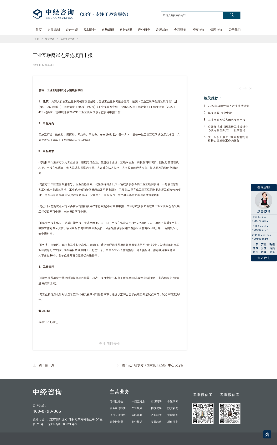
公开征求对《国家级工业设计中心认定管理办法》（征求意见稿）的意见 (228, 128)
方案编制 (54, 30)
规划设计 (90, 30)
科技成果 (126, 30)
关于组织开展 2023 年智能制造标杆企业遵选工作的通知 (228, 139)
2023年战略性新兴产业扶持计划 (228, 105)
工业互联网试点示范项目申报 (226, 119)
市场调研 (108, 30)
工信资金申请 (67, 39)
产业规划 (137, 408)
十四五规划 (138, 401)
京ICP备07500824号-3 (62, 424)
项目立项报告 (118, 415)
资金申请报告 (118, 408)
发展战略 (162, 30)
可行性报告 (116, 401)
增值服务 (172, 421)
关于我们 (234, 30)
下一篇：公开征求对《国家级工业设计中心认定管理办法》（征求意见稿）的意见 (171, 365)
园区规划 (137, 415)
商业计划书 (116, 421)
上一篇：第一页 (43, 365)
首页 (39, 30)
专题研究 (180, 30)
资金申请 (72, 30)
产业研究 (144, 30)
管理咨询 (216, 30)
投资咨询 (198, 30)
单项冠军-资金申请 (220, 112)
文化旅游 (137, 421)
